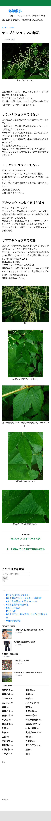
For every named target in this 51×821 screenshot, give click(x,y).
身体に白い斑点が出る (10, 654)
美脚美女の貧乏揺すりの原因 (24, 642)
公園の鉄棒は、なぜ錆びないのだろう (28, 673)
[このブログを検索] (16, 574)
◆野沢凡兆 (11, 611)
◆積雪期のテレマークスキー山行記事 (23, 598)
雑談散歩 (12, 11)
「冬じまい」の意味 (21, 661)
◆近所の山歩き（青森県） (18, 595)
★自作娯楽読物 (13, 620)
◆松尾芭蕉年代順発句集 (17, 604)
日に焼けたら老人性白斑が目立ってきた (29, 630)
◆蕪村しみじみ (13, 608)
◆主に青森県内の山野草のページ (21, 601)
